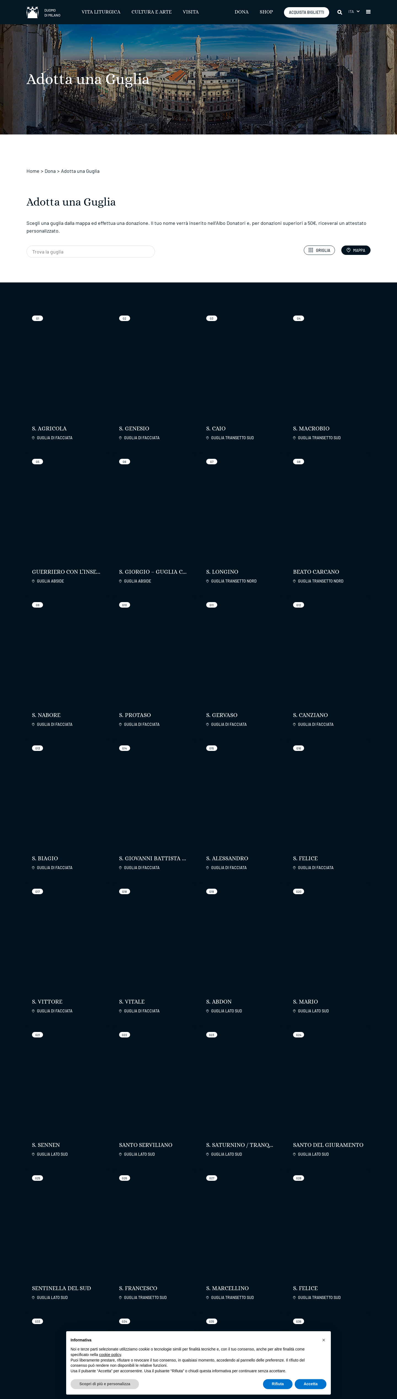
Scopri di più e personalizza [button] (104, 1384)
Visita (191, 12)
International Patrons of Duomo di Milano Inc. (342, 1307)
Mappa (356, 250)
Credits (364, 1375)
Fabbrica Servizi (340, 1293)
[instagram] (262, 1263)
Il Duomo (272, 1293)
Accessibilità (155, 1305)
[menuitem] (354, 11)
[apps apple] (357, 1262)
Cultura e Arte (152, 12)
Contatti (268, 1305)
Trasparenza (155, 1311)
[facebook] (248, 1263)
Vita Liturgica (101, 12)
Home (32, 171)
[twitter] (276, 1263)
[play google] (329, 1262)
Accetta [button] (311, 1384)
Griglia (319, 250)
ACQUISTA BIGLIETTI (306, 12)
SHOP (266, 12)
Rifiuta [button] (278, 1384)
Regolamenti (160, 1293)
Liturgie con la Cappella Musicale (224, 1321)
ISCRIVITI (139, 1265)
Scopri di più (64, 1160)
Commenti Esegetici (221, 1311)
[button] (368, 12)
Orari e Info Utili (216, 1305)
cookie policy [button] (110, 1354)
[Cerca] (340, 12)
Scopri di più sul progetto (242, 948)
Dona (242, 12)
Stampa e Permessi (161, 1318)
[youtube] (290, 1263)
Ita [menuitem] (351, 11)
